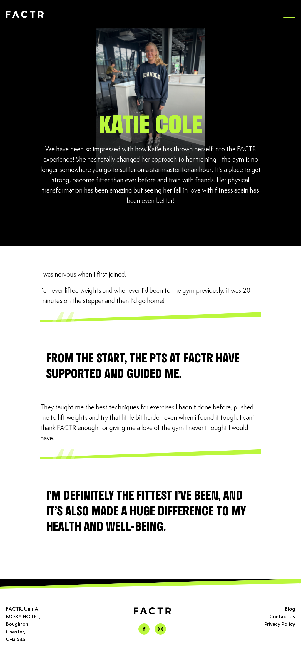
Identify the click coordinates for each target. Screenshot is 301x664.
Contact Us (282, 616)
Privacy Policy (280, 624)
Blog (290, 609)
